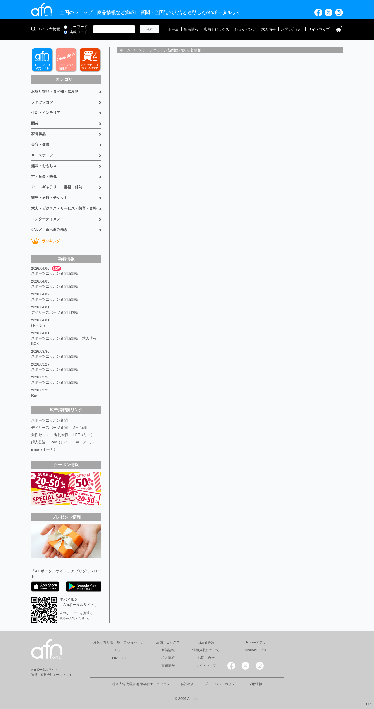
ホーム (173, 29)
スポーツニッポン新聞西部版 (54, 273)
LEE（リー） (84, 435)
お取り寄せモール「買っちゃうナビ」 (118, 646)
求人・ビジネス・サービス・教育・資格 (64, 208)
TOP (367, 704)
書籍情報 (168, 665)
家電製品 (38, 134)
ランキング (45, 241)
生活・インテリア (45, 113)
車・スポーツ (42, 155)
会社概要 (187, 684)
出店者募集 (206, 642)
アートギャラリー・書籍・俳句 (56, 187)
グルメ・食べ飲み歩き (49, 230)
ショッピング (245, 29)
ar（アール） (86, 442)
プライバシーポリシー (221, 684)
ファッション (42, 102)
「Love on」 (118, 658)
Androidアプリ (256, 650)
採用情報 (255, 684)
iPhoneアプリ (255, 642)
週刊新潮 (79, 427)
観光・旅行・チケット (49, 198)
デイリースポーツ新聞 (49, 427)
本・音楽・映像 (44, 176)
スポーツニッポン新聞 (49, 420)
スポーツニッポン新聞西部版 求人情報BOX (64, 341)
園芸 (34, 123)
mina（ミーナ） (44, 449)
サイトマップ (319, 29)
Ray (34, 395)
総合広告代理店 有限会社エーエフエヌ (141, 684)
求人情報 (268, 29)
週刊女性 (61, 435)
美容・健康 (40, 144)
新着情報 (191, 29)
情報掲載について (205, 650)
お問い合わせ (292, 29)
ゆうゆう (38, 325)
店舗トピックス (216, 29)
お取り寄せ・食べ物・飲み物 (54, 91)
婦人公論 (38, 442)
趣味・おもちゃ (44, 166)
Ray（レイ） (60, 442)
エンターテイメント (47, 219)
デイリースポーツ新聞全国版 (54, 312)
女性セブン (40, 435)
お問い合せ (206, 658)
